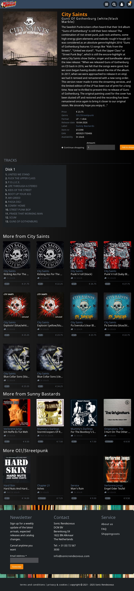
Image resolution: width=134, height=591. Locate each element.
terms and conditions (32, 584)
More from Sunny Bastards (31, 394)
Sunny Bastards (85, 126)
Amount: (91, 142)
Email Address (18, 555)
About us (107, 524)
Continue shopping (73, 147)
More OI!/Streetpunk (25, 450)
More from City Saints (26, 236)
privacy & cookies (57, 584)
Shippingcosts (110, 534)
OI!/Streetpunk (85, 115)
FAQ (104, 529)
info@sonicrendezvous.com (72, 556)
